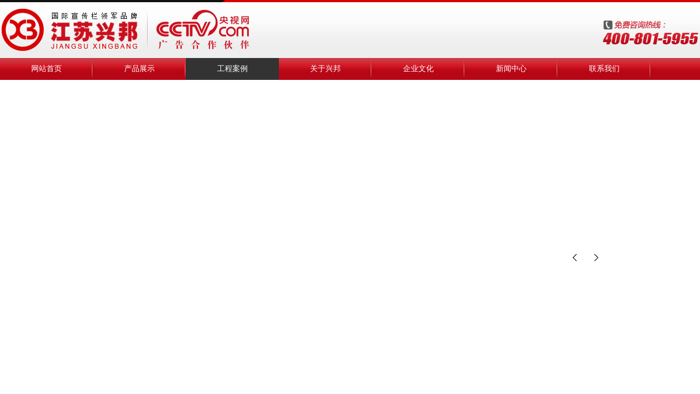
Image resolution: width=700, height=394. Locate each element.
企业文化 (418, 69)
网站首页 (46, 69)
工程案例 (232, 69)
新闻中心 (511, 69)
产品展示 (139, 69)
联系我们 (604, 69)
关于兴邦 (325, 69)
